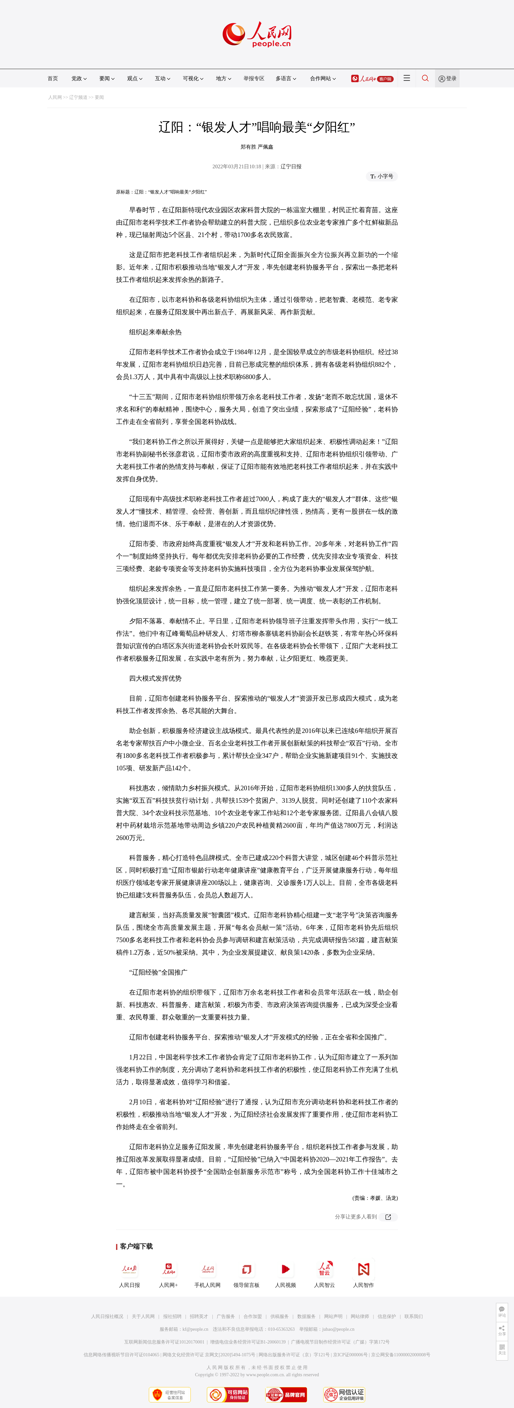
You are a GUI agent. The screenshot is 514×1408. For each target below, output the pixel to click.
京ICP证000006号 (350, 1354)
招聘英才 (199, 1316)
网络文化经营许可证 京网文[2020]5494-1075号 (209, 1354)
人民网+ (168, 1273)
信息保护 (387, 1316)
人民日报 (129, 1273)
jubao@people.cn (338, 1329)
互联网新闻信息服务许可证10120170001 (164, 1342)
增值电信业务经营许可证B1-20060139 (248, 1342)
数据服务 (306, 1316)
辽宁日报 (291, 166)
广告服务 (226, 1316)
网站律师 (360, 1316)
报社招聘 (172, 1316)
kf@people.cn (195, 1329)
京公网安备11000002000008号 (400, 1354)
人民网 (55, 97)
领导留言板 (246, 1273)
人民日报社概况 (107, 1316)
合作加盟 (253, 1316)
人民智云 (324, 1273)
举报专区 (254, 78)
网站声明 (333, 1316)
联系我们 (414, 1316)
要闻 (99, 97)
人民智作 (363, 1273)
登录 (451, 78)
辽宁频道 (78, 97)
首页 (53, 78)
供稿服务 (279, 1316)
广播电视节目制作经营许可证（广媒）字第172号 (340, 1342)
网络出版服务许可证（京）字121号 (294, 1354)
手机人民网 (207, 1273)
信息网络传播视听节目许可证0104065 (121, 1354)
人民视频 (285, 1273)
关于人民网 (143, 1316)
